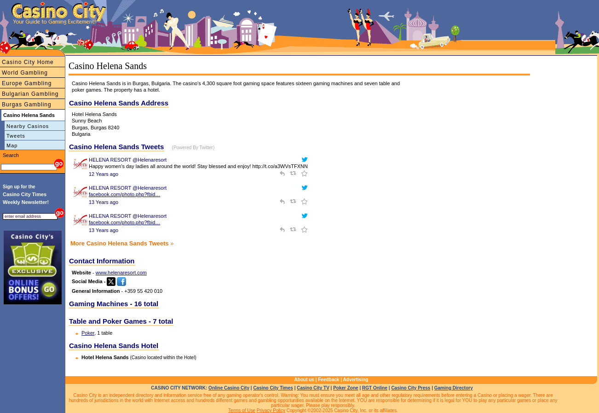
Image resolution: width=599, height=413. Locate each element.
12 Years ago (103, 174)
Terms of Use (241, 410)
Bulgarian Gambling (30, 94)
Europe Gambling (27, 83)
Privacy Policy (271, 410)
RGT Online (374, 387)
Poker (87, 333)
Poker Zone (345, 387)
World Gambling (25, 73)
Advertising (355, 379)
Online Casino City (228, 387)
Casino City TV (313, 387)
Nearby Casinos (27, 126)
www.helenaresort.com (121, 272)
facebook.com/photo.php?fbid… (124, 194)
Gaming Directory (453, 387)
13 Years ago (103, 202)
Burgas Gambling (27, 104)
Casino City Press (410, 387)
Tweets (15, 136)
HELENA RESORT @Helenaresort (128, 160)
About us (304, 379)
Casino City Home (28, 62)
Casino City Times (273, 387)
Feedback (328, 379)
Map (11, 145)
